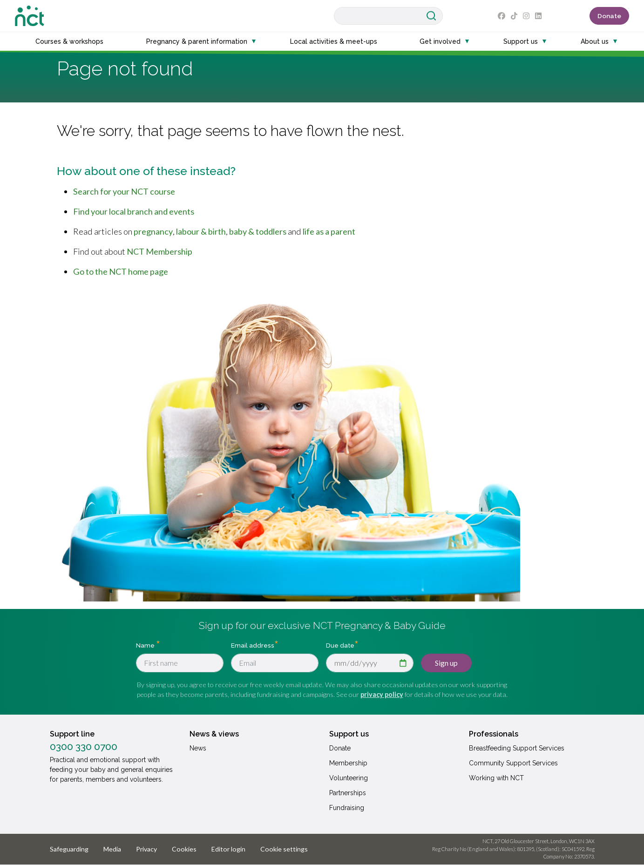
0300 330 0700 (83, 746)
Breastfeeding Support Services (516, 748)
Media (112, 849)
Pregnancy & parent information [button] (196, 41)
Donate (609, 16)
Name (146, 645)
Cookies (184, 849)
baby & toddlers (257, 231)
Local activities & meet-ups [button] (333, 41)
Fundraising (346, 807)
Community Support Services (513, 763)
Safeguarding (69, 849)
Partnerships (347, 793)
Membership (348, 763)
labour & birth (201, 231)
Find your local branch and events (133, 211)
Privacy (146, 849)
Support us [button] (520, 41)
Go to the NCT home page (120, 271)
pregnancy (153, 231)
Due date (340, 645)
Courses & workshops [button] (69, 41)
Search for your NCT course (124, 191)
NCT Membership (159, 251)
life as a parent (329, 231)
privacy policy (381, 694)
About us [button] (595, 41)
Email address (252, 645)
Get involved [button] (440, 41)
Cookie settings (284, 849)
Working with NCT (496, 778)
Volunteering (348, 778)
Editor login (228, 849)
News (198, 748)
